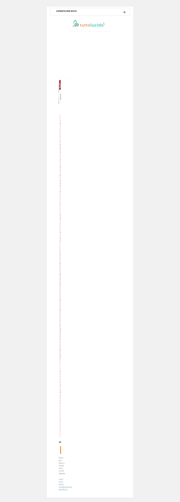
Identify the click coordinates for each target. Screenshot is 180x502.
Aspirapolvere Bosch (66, 11)
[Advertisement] (90, 54)
